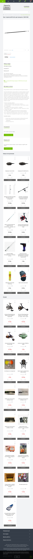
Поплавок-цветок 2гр (23, 484)
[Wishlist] (25, 50)
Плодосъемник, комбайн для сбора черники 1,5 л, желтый (10, 485)
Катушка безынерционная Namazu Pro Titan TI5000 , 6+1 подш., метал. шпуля (23, 315)
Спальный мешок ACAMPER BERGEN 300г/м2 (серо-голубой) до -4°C (9, 514)
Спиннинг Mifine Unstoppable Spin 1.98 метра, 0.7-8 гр (9, 254)
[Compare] (28, 50)
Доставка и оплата (7, 66)
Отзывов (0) (6, 68)
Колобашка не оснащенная (9, 370)
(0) (12, 50)
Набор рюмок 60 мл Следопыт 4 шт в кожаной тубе (23, 427)
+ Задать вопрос (8, 148)
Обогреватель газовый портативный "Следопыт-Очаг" (10, 456)
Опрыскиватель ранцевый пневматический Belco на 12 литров (23, 456)
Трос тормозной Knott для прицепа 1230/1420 (13, 80)
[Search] (29, 12)
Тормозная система (16, 14)
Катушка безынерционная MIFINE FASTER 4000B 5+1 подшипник (10, 315)
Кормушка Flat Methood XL (23, 170)
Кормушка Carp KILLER (9, 170)
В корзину (10, 180)
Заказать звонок (26, 7)
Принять (17, 556)
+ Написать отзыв (8, 135)
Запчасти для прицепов (8, 14)
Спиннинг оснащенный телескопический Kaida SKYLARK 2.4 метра (23, 197)
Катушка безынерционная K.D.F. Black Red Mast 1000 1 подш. (23, 225)
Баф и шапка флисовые (23, 282)
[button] (13, 1)
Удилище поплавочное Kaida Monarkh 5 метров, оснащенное (9, 197)
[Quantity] (10, 177)
